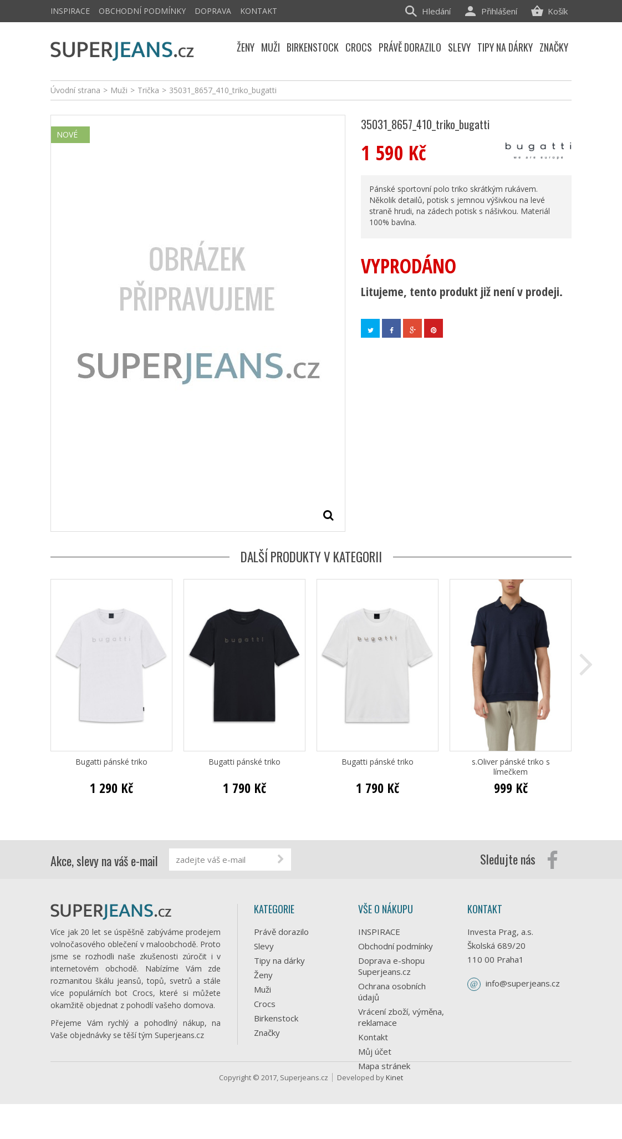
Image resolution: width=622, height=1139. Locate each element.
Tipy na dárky (279, 960)
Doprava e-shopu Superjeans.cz (391, 966)
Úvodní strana (75, 90)
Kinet (394, 1112)
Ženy (263, 974)
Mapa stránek (384, 1065)
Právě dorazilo (281, 931)
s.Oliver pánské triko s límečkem (511, 767)
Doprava (213, 11)
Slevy (264, 946)
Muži (262, 989)
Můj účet (374, 1051)
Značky (267, 1032)
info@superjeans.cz (523, 983)
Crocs (265, 1003)
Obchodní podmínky (142, 11)
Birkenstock (276, 1018)
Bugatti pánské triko (111, 762)
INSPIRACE (70, 11)
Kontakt (258, 11)
